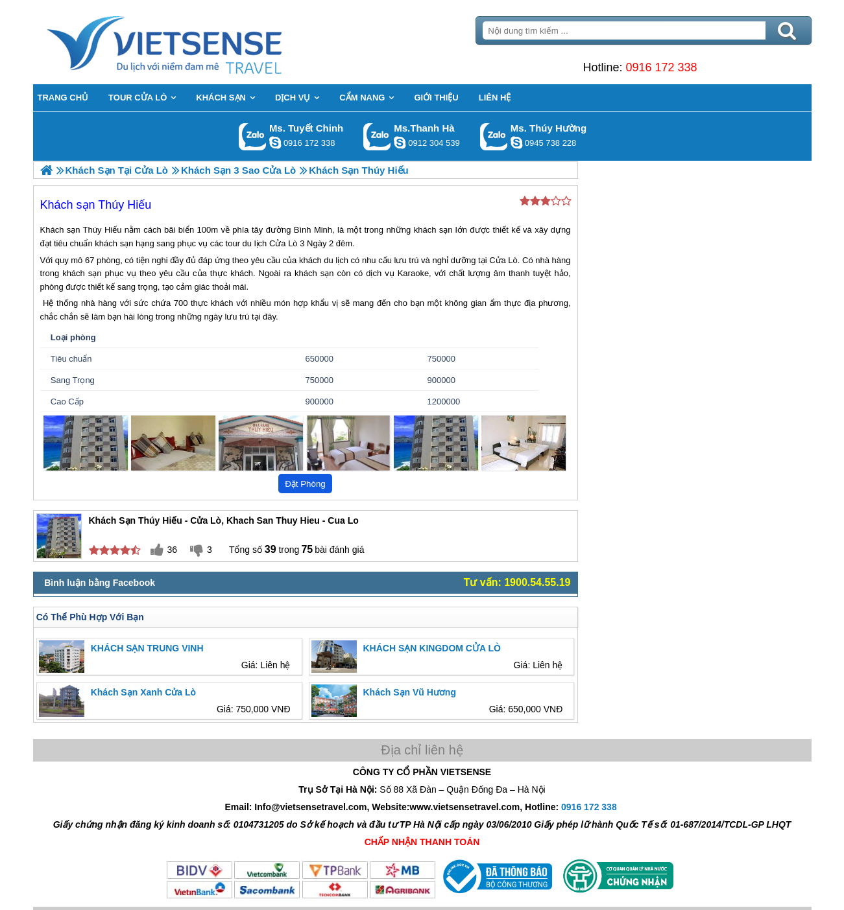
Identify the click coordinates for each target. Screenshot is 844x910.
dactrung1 (516, 142)
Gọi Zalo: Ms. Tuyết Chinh (252, 136)
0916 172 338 (661, 67)
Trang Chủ (196, 42)
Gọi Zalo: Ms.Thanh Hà (377, 136)
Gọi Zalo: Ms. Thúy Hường (494, 136)
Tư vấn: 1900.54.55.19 (517, 582)
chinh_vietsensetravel (275, 142)
